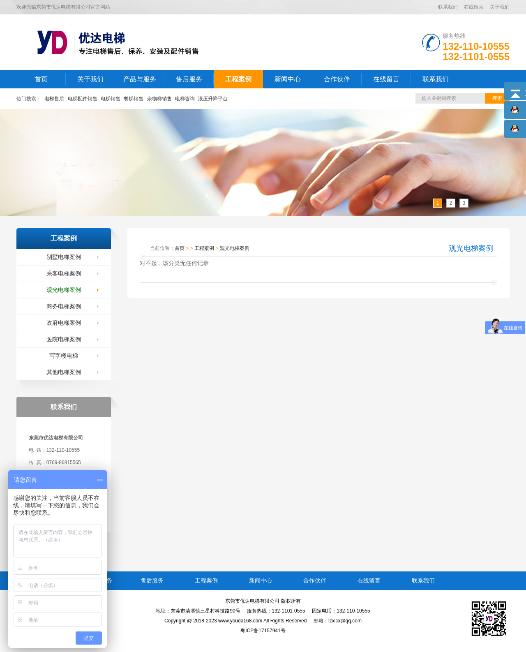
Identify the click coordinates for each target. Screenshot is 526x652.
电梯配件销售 (82, 99)
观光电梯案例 (63, 290)
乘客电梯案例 (63, 273)
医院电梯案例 (63, 339)
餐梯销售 (133, 99)
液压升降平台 (213, 99)
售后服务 (189, 79)
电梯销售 (110, 99)
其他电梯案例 (63, 372)
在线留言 (474, 7)
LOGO (124, 42)
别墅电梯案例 (63, 257)
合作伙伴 (337, 79)
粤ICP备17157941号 (262, 631)
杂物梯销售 (159, 99)
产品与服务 (139, 79)
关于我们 (500, 7)
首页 (41, 79)
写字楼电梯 (63, 355)
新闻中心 (288, 79)
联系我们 (448, 7)
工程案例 (238, 79)
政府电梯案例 (63, 322)
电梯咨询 (185, 99)
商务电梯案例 (63, 306)
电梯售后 (54, 99)
